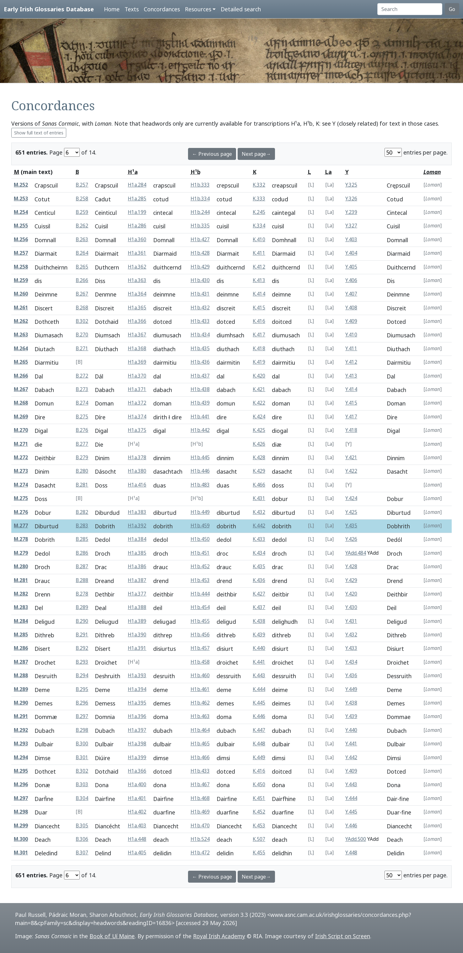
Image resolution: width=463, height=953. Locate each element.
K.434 (259, 553)
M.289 (21, 689)
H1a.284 (137, 185)
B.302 (82, 321)
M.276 (21, 512)
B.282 (82, 512)
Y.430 (351, 607)
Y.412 (351, 362)
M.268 (21, 403)
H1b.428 (200, 253)
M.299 (21, 825)
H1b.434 (200, 334)
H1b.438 (200, 389)
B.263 (82, 239)
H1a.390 (137, 634)
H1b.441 (200, 416)
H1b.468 (200, 798)
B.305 (82, 825)
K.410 (259, 239)
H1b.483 (200, 485)
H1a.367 (137, 334)
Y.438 (351, 703)
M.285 (21, 634)
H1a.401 (137, 798)
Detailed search (241, 9)
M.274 (21, 485)
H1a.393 (137, 675)
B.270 (82, 334)
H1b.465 (200, 743)
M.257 (21, 253)
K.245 (259, 212)
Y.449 (351, 689)
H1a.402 (137, 812)
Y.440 (351, 730)
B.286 (82, 553)
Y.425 (351, 512)
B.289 (82, 607)
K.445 (259, 703)
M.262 (21, 321)
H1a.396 (137, 716)
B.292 (82, 648)
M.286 (21, 648)
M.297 (21, 798)
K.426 (259, 444)
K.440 (259, 648)
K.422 (259, 403)
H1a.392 (137, 525)
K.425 (259, 430)
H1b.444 (200, 594)
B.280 (82, 471)
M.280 (21, 566)
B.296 (82, 703)
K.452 (259, 812)
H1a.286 (137, 225)
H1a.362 (137, 267)
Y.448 (351, 852)
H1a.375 (137, 430)
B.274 (82, 403)
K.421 (259, 389)
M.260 (21, 294)
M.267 (21, 389)
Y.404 (351, 253)
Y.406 (351, 280)
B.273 (82, 389)
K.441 (259, 662)
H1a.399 (137, 757)
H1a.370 (137, 376)
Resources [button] (198, 9)
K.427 (259, 594)
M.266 (21, 376)
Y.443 (351, 784)
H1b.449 (200, 512)
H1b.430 (200, 280)
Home (112, 9)
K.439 (259, 634)
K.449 (259, 757)
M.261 (21, 307)
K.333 (259, 198)
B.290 (82, 621)
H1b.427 (200, 239)
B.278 (82, 594)
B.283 (82, 525)
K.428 (259, 457)
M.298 (21, 812)
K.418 (259, 348)
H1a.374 (137, 416)
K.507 (259, 839)
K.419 (259, 362)
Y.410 (351, 334)
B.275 (82, 416)
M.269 (21, 416)
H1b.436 (200, 362)
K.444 (259, 689)
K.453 (259, 825)
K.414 (259, 294)
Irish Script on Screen (342, 936)
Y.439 (351, 716)
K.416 (259, 321)
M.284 (21, 621)
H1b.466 (200, 757)
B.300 (82, 743)
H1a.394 (137, 689)
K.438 (259, 621)
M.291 (21, 716)
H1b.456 (200, 634)
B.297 (82, 716)
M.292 (21, 730)
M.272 (21, 457)
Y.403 (351, 239)
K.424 (259, 416)
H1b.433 (200, 321)
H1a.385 (137, 553)
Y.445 (351, 812)
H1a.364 (137, 294)
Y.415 (351, 403)
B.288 (82, 580)
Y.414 (351, 389)
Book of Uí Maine (112, 936)
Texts (132, 9)
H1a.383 (137, 512)
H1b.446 (200, 471)
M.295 (21, 771)
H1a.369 (137, 362)
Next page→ (256, 153)
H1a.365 (137, 307)
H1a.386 (137, 566)
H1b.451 (200, 553)
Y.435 (351, 525)
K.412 (259, 267)
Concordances (162, 9)
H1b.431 (200, 294)
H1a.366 (137, 321)
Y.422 (351, 471)
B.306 (82, 839)
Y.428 (351, 566)
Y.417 (351, 416)
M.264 (21, 348)
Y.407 (351, 294)
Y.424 (351, 498)
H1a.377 (137, 594)
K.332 (259, 185)
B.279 (82, 457)
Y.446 (351, 825)
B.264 (82, 253)
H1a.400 (137, 784)
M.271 (21, 444)
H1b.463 (200, 716)
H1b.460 (200, 675)
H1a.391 (137, 648)
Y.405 (351, 267)
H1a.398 (137, 743)
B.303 (82, 784)
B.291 (82, 634)
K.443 (259, 675)
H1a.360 (137, 239)
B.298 (82, 730)
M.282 (21, 594)
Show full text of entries (38, 133)
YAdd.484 (355, 553)
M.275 (21, 498)
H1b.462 (200, 703)
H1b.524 (200, 839)
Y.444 (351, 798)
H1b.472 (200, 852)
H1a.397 (137, 730)
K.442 (259, 525)
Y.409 (351, 321)
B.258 (82, 198)
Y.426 (351, 539)
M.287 (21, 662)
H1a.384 (137, 539)
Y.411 (351, 348)
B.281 (82, 485)
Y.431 (351, 621)
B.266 (82, 280)
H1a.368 (137, 348)
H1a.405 (137, 852)
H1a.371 (137, 389)
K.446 (259, 716)
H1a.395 (137, 703)
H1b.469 (200, 812)
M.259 (21, 280)
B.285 (82, 539)
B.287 (82, 566)
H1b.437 (200, 376)
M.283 (21, 607)
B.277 (82, 444)
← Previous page (212, 153)
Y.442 (351, 757)
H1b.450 (200, 539)
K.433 (259, 539)
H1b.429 (200, 267)
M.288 (21, 675)
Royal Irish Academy (219, 936)
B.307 (82, 852)
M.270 (21, 430)
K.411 (259, 253)
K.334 (259, 225)
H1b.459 (200, 525)
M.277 (21, 525)
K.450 (259, 784)
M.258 (21, 267)
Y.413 (351, 376)
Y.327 (351, 225)
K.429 (259, 471)
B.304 (82, 798)
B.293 (82, 662)
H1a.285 (137, 198)
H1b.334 (200, 198)
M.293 (21, 743)
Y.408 (351, 307)
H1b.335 (200, 225)
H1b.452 (200, 566)
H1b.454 (200, 607)
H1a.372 (137, 403)
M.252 (21, 185)
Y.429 (351, 580)
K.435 (259, 566)
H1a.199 (137, 212)
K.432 (259, 512)
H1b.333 (200, 185)
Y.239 (351, 212)
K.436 (259, 580)
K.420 (259, 376)
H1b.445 (200, 457)
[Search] (409, 9)
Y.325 (351, 185)
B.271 (82, 348)
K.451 (259, 798)
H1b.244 (200, 212)
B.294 (82, 675)
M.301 (21, 852)
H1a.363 (137, 280)
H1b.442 (200, 430)
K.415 (259, 307)
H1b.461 (200, 689)
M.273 (21, 471)
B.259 (82, 212)
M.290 (21, 703)
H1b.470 (200, 825)
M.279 (21, 553)
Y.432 (351, 634)
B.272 (82, 376)
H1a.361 (137, 253)
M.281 (21, 580)
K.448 (259, 743)
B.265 (82, 267)
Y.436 (351, 675)
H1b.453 (200, 580)
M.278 (21, 539)
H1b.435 (200, 348)
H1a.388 (137, 607)
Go (452, 9)
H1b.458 (200, 662)
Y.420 (351, 594)
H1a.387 (137, 580)
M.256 (21, 239)
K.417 (259, 334)
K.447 (259, 730)
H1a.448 (137, 839)
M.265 (21, 362)
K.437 (259, 607)
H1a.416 (137, 485)
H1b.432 (200, 307)
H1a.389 (137, 621)
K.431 (259, 498)
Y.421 (351, 457)
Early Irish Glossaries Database (49, 9)
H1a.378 (137, 457)
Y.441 (351, 743)
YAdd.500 (355, 839)
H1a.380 (137, 471)
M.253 (21, 198)
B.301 (82, 757)
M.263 (21, 334)
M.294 (21, 757)
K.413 (259, 280)
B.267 (82, 294)
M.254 (21, 212)
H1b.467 (200, 784)
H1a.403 (137, 825)
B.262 (82, 225)
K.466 (259, 485)
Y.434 (351, 662)
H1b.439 (200, 403)
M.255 (21, 225)
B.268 (82, 307)
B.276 (82, 430)
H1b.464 (200, 730)
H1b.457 (200, 648)
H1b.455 (200, 621)
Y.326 (351, 198)
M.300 (21, 839)
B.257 (82, 185)
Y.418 (351, 430)
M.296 (21, 784)
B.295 (82, 689)
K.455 (259, 852)
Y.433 (351, 648)
